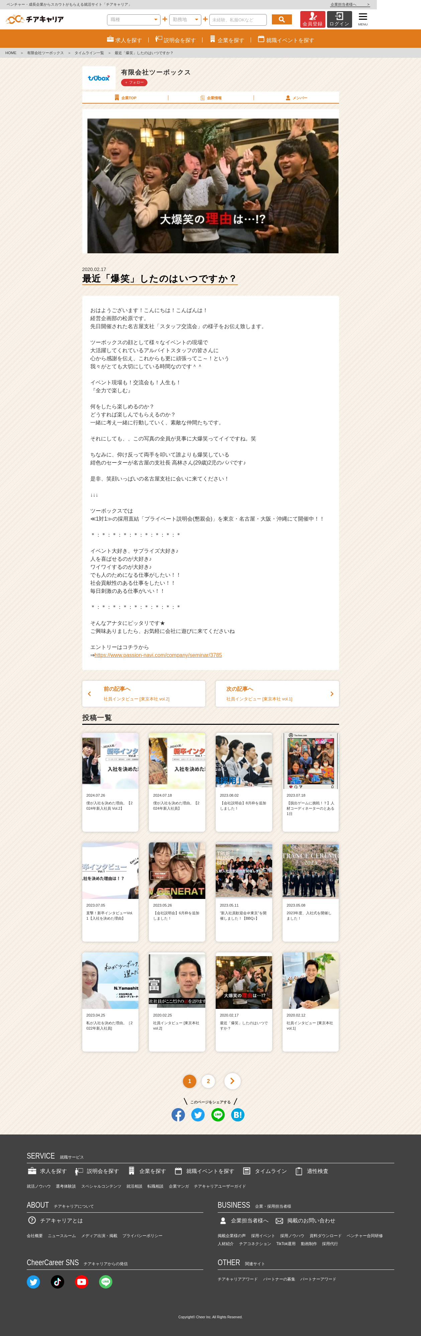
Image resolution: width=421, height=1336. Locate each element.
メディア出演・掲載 (99, 1235)
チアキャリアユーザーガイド (220, 1186)
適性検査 (311, 1171)
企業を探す (146, 1171)
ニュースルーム (62, 1235)
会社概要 (35, 1235)
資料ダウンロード (326, 1235)
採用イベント (263, 1235)
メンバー (296, 98)
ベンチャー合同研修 (365, 1235)
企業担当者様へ (394, 4)
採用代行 (330, 1243)
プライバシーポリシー (142, 1235)
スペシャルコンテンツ (101, 1186)
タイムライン (264, 1171)
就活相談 (134, 1186)
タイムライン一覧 (89, 53)
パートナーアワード (318, 1279)
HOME (10, 53)
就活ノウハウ (39, 1186)
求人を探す (47, 1171)
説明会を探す (96, 1171)
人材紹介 (226, 1243)
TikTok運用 (286, 1243)
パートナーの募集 (279, 1279)
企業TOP (124, 98)
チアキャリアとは (55, 1220)
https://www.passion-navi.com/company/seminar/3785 (158, 655)
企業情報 (210, 98)
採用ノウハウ (292, 1235)
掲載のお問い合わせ (304, 1220)
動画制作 (309, 1243)
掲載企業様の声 (232, 1235)
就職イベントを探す (203, 1171)
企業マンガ (179, 1186)
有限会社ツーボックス (45, 53)
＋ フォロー (134, 82)
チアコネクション (255, 1243)
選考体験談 (66, 1186)
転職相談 (155, 1186)
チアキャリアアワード (238, 1279)
